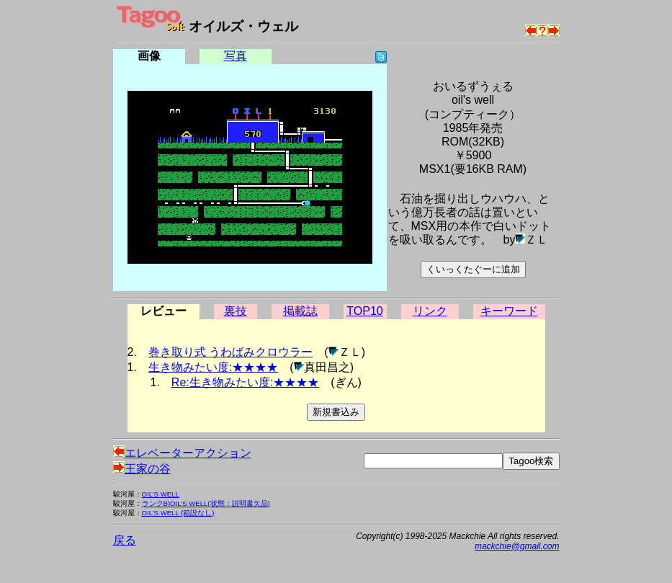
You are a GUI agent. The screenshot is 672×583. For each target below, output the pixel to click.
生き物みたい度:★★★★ (213, 367)
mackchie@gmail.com (517, 546)
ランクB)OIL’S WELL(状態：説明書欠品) (206, 503)
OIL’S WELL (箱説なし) (178, 513)
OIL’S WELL (160, 494)
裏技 (235, 311)
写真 (235, 56)
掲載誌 (300, 311)
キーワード (509, 311)
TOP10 (364, 311)
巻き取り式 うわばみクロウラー (230, 352)
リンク (430, 311)
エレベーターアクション (182, 453)
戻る (124, 540)
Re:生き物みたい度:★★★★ (245, 382)
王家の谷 (142, 469)
